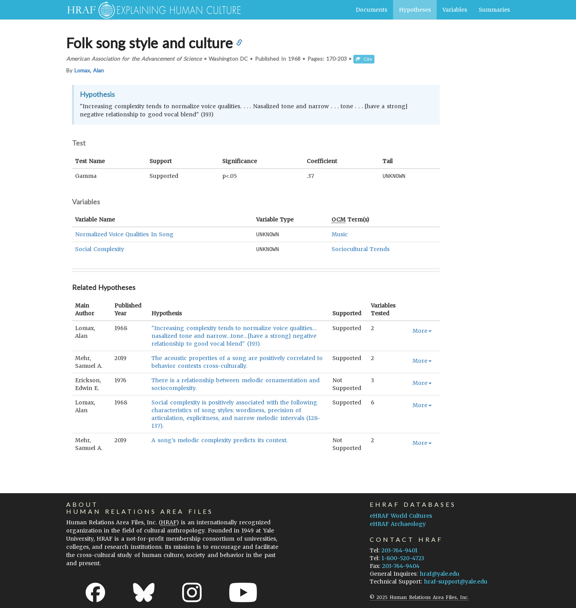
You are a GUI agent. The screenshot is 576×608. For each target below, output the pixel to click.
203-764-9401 (399, 549)
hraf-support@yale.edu (455, 580)
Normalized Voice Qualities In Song (124, 233)
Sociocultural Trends (361, 248)
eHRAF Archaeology (398, 522)
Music (340, 233)
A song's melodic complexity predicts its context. (219, 439)
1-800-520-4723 (402, 557)
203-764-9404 (401, 564)
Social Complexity (99, 248)
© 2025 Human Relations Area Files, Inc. (419, 596)
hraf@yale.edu (439, 572)
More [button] (422, 329)
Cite (364, 59)
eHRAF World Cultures (401, 514)
